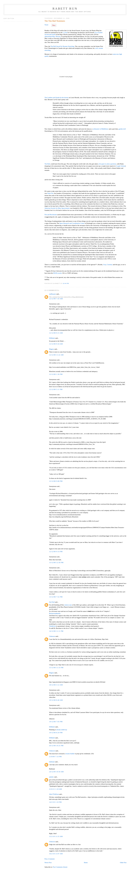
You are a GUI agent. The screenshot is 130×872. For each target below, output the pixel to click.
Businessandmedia (54, 613)
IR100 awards (57, 273)
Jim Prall (52, 602)
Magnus (51, 349)
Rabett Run (65, 8)
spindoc (51, 777)
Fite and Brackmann (50, 214)
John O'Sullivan (54, 794)
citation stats (68, 605)
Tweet (46, 25)
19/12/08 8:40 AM (56, 700)
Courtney (109, 264)
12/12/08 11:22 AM (56, 355)
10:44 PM (66, 283)
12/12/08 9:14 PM (56, 551)
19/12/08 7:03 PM (56, 721)
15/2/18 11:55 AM (56, 836)
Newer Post (47, 862)
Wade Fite (50, 193)
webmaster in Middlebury (100, 129)
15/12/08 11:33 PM (56, 667)
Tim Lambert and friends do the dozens (56, 97)
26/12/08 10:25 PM (56, 745)
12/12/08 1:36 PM (56, 374)
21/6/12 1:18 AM (55, 789)
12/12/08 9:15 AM (56, 333)
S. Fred (65, 32)
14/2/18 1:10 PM (55, 802)
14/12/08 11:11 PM (56, 631)
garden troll (122, 129)
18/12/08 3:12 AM (56, 685)
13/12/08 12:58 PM (56, 562)
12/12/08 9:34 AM (56, 344)
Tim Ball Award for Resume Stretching (62, 46)
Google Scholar (120, 166)
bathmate (52, 762)
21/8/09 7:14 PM (55, 756)
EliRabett (52, 338)
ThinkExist (52, 626)
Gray (104, 264)
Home (86, 862)
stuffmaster (52, 294)
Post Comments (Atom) (60, 867)
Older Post (123, 862)
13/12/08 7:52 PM (56, 597)
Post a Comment (49, 859)
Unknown (52, 636)
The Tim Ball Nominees (54, 21)
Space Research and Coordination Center (72, 223)
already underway (61, 729)
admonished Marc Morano (52, 36)
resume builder (69, 753)
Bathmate (52, 769)
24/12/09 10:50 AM (56, 772)
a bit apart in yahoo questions (107, 164)
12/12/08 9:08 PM (56, 481)
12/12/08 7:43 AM (56, 299)
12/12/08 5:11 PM (55, 389)
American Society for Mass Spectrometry (57, 208)
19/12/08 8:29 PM (56, 732)
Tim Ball (47, 164)
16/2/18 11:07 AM (56, 854)
